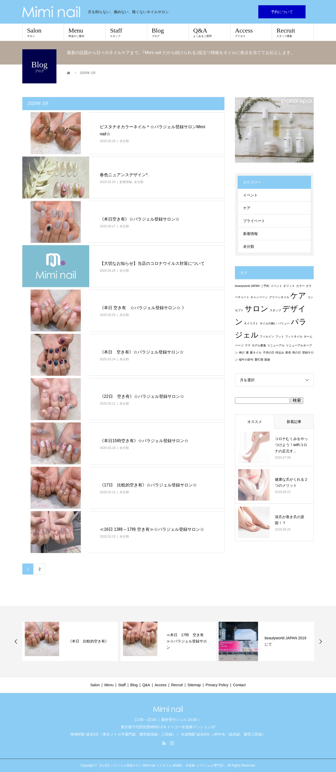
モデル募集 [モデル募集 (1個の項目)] (259, 345)
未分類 (124, 141)
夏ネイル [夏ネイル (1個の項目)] (255, 352)
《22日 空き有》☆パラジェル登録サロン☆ (142, 396)
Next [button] (320, 641)
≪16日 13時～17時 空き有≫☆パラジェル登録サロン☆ (152, 529)
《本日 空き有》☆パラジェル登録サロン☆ (142, 352)
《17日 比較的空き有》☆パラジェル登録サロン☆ (148, 485)
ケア (246, 208)
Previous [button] (16, 641)
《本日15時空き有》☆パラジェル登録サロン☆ (144, 440)
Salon (43, 32)
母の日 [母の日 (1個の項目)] (296, 352)
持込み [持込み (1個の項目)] (279, 352)
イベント (250, 195)
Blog (168, 32)
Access (251, 32)
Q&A (209, 32)
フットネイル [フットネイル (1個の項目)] (293, 336)
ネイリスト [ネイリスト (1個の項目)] (251, 323)
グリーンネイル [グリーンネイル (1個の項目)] (279, 297)
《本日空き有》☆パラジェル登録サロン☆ (140, 219)
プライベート (254, 221)
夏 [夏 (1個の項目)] (247, 352)
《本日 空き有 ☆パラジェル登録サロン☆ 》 (143, 307)
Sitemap (194, 685)
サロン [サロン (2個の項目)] (256, 308)
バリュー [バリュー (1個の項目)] (284, 323)
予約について (282, 12)
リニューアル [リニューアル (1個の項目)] (276, 345)
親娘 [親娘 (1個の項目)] (267, 359)
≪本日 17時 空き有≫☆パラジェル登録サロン (186, 641)
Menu (85, 32)
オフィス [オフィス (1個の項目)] (289, 285)
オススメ (254, 422)
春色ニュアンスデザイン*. (124, 175)
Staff (126, 32)
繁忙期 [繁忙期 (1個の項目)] (259, 359)
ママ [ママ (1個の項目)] (247, 345)
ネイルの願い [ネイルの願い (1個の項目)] (268, 323)
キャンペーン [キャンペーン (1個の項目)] (259, 297)
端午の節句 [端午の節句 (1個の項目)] (246, 359)
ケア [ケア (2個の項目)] (298, 295)
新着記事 (294, 422)
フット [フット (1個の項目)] (279, 336)
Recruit (292, 32)
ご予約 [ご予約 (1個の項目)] (265, 285)
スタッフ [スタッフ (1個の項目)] (275, 310)
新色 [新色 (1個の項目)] (288, 352)
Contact (239, 685)
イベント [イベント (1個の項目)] (276, 285)
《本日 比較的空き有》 (88, 641)
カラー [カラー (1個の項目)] (300, 285)
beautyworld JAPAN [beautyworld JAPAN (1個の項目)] (247, 285)
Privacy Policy (217, 685)
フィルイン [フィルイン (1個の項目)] (267, 336)
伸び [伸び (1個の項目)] (242, 352)
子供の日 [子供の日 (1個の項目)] (268, 352)
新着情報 (125, 182)
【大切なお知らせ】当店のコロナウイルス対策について (152, 263)
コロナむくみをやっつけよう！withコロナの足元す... (291, 445)
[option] (70, 641)
